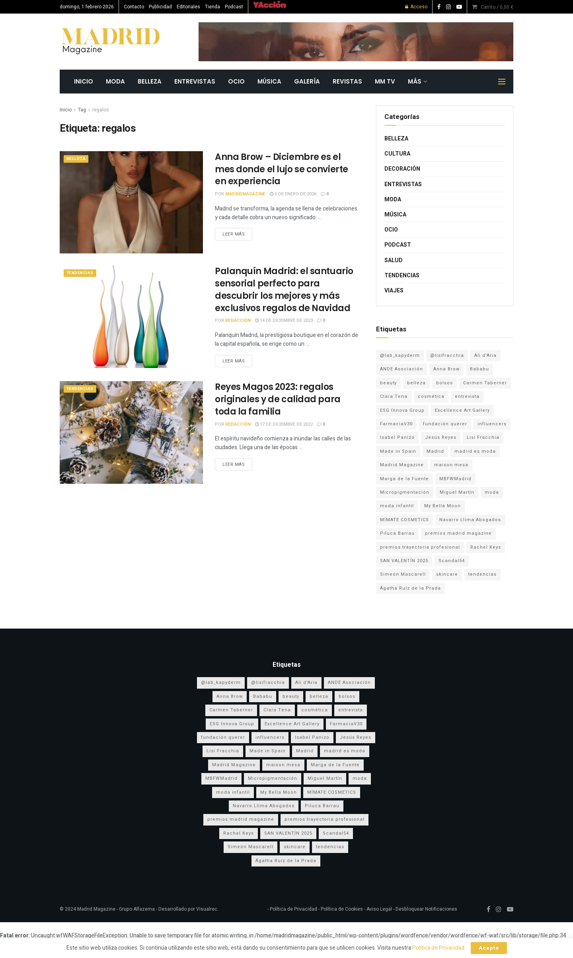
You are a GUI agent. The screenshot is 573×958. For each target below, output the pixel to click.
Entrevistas (194, 81)
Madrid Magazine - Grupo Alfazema (116, 909)
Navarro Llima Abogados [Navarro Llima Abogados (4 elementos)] (470, 519)
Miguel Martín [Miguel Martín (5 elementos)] (457, 492)
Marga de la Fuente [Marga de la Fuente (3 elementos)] (404, 478)
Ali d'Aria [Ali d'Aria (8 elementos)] (485, 355)
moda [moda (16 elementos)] (492, 492)
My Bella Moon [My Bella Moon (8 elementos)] (442, 505)
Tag (82, 109)
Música (269, 81)
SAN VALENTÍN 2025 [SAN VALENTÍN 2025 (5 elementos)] (404, 560)
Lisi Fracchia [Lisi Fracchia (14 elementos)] (483, 437)
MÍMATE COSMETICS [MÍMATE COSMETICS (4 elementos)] (404, 519)
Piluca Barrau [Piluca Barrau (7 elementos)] (397, 533)
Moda (115, 81)
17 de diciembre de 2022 (284, 424)
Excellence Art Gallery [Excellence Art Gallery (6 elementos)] (462, 410)
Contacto (134, 6)
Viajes (393, 290)
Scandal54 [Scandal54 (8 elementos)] (452, 560)
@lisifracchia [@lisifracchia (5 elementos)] (447, 355)
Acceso (416, 6)
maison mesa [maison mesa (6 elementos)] (451, 464)
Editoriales (188, 6)
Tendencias (81, 273)
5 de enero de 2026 (293, 194)
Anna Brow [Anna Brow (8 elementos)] (446, 369)
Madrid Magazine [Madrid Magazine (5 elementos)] (402, 464)
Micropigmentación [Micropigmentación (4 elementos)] (404, 492)
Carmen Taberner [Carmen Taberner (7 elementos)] (485, 383)
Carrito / (497, 7)
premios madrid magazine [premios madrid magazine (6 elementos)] (458, 533)
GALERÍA (307, 81)
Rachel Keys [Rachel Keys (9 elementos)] (485, 547)
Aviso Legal (379, 909)
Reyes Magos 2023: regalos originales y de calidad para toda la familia (278, 399)
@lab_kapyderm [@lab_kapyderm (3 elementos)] (400, 355)
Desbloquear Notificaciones (426, 909)
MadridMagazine (245, 194)
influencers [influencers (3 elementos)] (492, 424)
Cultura (397, 154)
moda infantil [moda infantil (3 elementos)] (397, 505)
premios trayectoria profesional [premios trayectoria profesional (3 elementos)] (420, 547)
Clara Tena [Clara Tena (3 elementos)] (393, 396)
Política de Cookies (342, 909)
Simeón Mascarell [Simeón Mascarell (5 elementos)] (403, 574)
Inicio (66, 109)
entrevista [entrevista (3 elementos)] (467, 396)
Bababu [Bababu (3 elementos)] (479, 369)
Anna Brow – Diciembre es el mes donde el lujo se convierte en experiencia (281, 169)
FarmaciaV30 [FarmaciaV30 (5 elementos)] (396, 424)
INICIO (83, 81)
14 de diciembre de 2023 (284, 320)
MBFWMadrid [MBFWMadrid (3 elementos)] (455, 478)
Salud (393, 260)
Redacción (238, 320)
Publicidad (160, 6)
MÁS (414, 81)
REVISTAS (347, 81)
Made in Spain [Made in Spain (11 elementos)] (398, 451)
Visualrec (206, 909)
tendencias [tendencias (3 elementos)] (482, 574)
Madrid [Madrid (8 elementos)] (435, 451)
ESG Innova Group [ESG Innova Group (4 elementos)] (402, 410)
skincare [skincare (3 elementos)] (447, 574)
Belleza (150, 81)
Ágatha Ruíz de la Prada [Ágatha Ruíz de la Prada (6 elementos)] (410, 588)
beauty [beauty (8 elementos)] (388, 383)
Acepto (489, 948)
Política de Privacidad (293, 909)
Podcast (234, 6)
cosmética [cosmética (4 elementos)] (431, 396)
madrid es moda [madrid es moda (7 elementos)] (475, 451)
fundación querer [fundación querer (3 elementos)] (445, 424)
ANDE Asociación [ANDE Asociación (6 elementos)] (401, 369)
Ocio (236, 81)
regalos (100, 109)
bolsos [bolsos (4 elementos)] (444, 383)
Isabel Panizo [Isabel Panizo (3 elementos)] (397, 437)
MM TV (385, 81)
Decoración (402, 169)
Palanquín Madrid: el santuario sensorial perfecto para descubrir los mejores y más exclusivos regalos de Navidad (284, 289)
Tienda (212, 6)
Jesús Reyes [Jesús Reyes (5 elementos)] (440, 437)
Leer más (233, 234)
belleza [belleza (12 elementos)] (416, 383)
